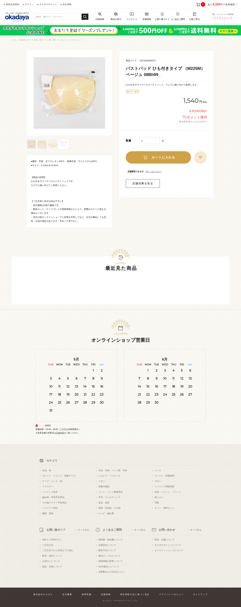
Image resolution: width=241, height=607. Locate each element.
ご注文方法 (47, 545)
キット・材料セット (164, 508)
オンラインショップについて (169, 550)
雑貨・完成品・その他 (109, 508)
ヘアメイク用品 (50, 508)
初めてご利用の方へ (52, 539)
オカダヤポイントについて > (193, 121)
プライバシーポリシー (171, 594)
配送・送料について (52, 556)
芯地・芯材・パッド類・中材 (112, 470)
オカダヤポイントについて (168, 545)
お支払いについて (51, 561)
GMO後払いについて (108, 566)
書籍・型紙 (47, 513)
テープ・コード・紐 (52, 481)
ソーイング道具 (50, 492)
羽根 (157, 502)
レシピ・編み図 (106, 513)
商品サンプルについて (109, 556)
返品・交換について (52, 566)
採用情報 (87, 594)
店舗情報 (60, 433)
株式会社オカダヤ (43, 594)
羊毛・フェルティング (109, 497)
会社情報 (67, 4)
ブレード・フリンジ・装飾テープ (58, 475)
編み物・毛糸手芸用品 (53, 497)
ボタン (158, 481)
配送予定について (107, 550)
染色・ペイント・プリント (168, 492)
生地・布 (46, 470)
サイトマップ (200, 594)
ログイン (29, 4)
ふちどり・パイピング (109, 475)
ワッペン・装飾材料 (164, 475)
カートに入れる (163, 157)
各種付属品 (103, 486)
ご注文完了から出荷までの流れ (57, 550)
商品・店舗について (164, 539)
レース (158, 470)
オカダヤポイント (48, 4)
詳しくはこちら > (154, 171)
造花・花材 (103, 502)
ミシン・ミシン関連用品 (110, 492)
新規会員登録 (12, 4)
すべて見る (83, 530)
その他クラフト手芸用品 (54, 502)
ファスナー (47, 486)
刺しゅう (159, 497)
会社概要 (67, 594)
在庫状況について (107, 545)
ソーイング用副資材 (164, 486)
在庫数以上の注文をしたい (111, 572)
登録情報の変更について (110, 561)
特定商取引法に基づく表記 (135, 594)
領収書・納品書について (110, 539)
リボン (101, 481)
